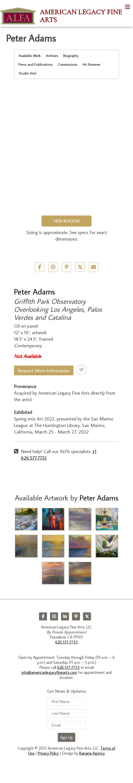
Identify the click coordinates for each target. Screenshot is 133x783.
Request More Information (44, 370)
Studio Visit (27, 73)
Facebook (43, 616)
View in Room (67, 221)
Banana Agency (92, 753)
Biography (70, 55)
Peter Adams (34, 291)
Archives (52, 55)
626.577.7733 (66, 642)
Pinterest (76, 616)
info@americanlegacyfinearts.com (49, 672)
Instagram (54, 616)
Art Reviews (91, 64)
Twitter (80, 267)
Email (93, 267)
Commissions (68, 64)
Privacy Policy (48, 753)
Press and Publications (35, 64)
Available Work (29, 55)
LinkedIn (65, 616)
